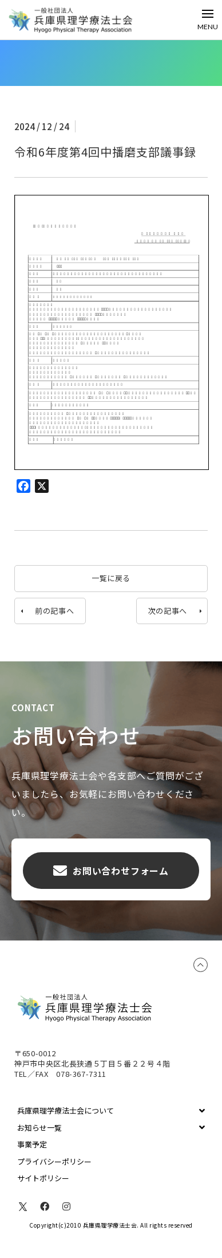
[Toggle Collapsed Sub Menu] (111, 1110)
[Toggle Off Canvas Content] (207, 20)
